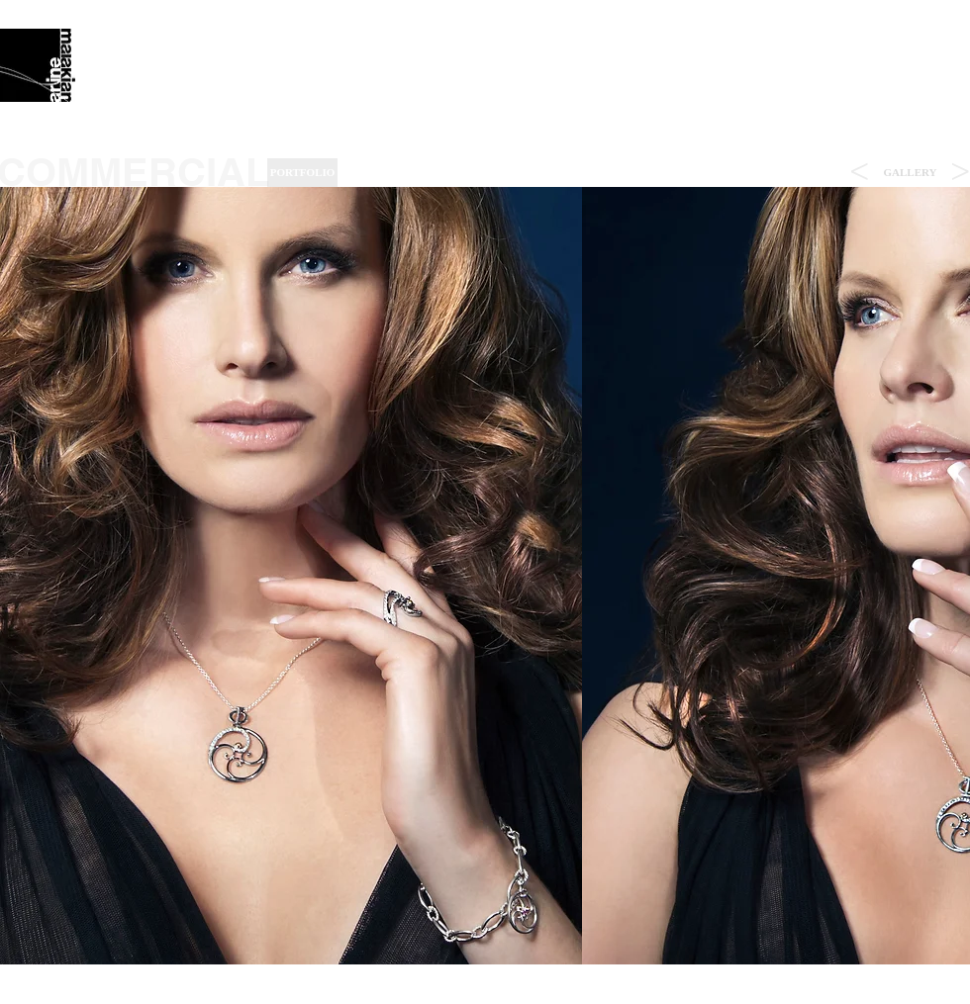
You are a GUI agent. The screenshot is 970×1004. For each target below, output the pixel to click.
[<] (858, 172)
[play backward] (24, 575)
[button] (910, 172)
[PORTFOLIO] (302, 172)
